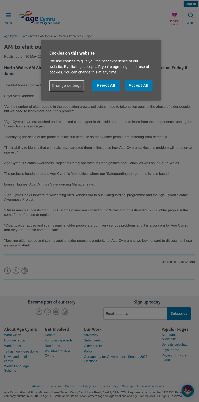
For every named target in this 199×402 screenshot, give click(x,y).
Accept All (138, 85)
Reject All (106, 85)
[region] (101, 70)
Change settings (66, 86)
